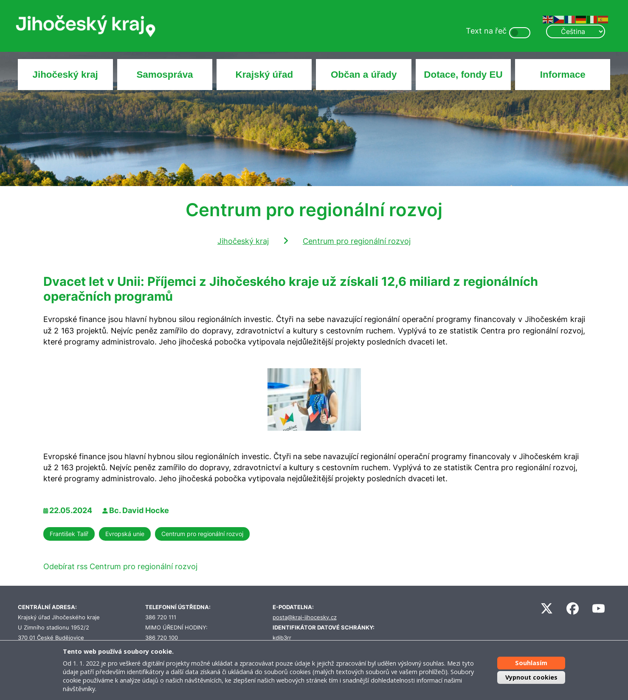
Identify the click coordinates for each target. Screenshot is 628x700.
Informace (563, 74)
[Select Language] (575, 31)
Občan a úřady (364, 74)
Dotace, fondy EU (463, 74)
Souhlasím (531, 663)
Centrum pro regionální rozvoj (357, 241)
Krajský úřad (264, 74)
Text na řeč (486, 30)
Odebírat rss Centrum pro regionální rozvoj (120, 566)
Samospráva (164, 74)
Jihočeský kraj (65, 74)
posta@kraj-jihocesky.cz (305, 617)
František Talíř (69, 533)
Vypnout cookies (531, 677)
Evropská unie (124, 533)
